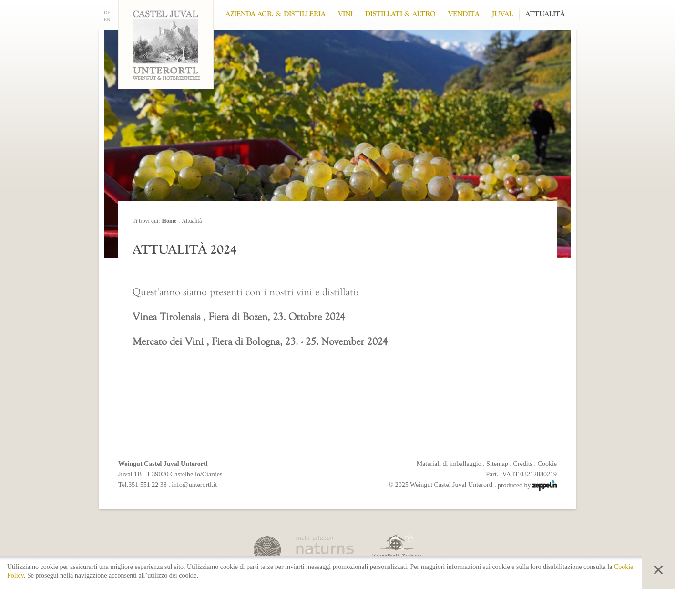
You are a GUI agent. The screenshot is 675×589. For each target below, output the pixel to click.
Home (169, 220)
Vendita (464, 14)
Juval (502, 14)
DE (107, 12)
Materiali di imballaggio (449, 463)
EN (107, 19)
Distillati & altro (400, 14)
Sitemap (497, 463)
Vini (345, 14)
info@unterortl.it (194, 484)
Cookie (547, 463)
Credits (522, 463)
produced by (527, 485)
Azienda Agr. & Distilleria (275, 14)
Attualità (545, 14)
